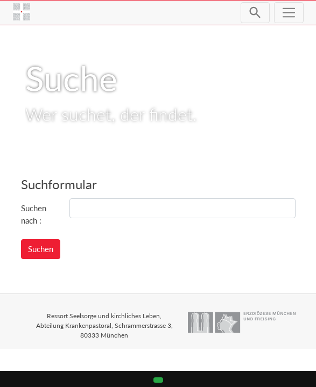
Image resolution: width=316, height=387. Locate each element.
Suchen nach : (33, 214)
